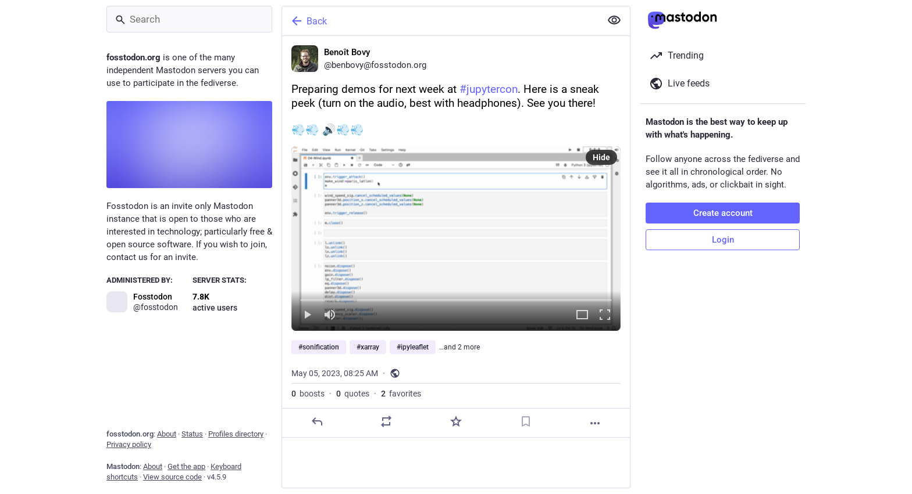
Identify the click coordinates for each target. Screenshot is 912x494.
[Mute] (330, 315)
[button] (456, 238)
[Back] (440, 20)
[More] (595, 423)
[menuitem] (456, 238)
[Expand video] (582, 315)
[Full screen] (605, 315)
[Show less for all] (614, 20)
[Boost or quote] (386, 421)
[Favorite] (456, 421)
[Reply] (317, 421)
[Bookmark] (526, 421)
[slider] (456, 298)
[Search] (189, 19)
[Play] (307, 315)
